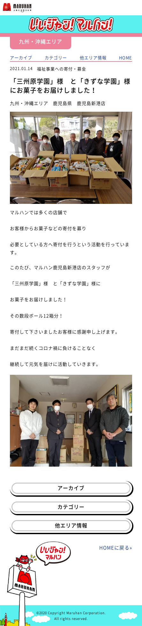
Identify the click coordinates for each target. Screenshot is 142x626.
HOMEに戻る (114, 547)
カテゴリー (56, 57)
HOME (125, 57)
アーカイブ (21, 57)
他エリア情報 (93, 57)
